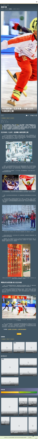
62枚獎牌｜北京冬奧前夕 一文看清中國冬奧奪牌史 (17, 329)
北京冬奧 (12, 118)
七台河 (17, 124)
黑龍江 (8, 118)
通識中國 (4, 7)
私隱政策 (22, 437)
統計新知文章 (4, 356)
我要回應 (19, 333)
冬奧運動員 (3, 118)
